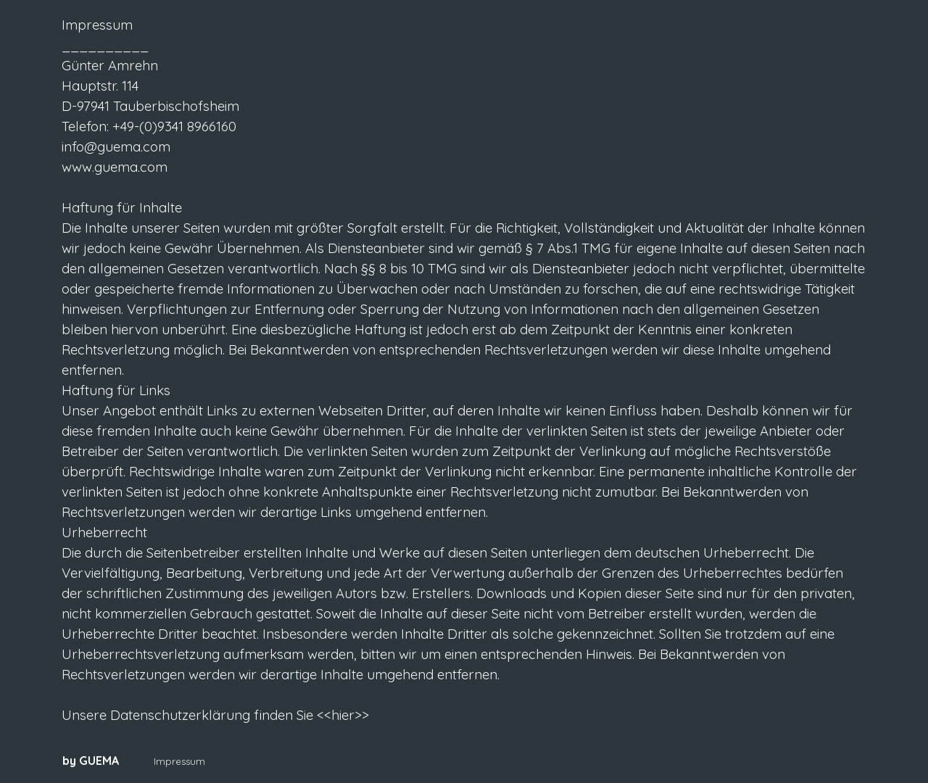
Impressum (179, 761)
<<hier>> (341, 715)
